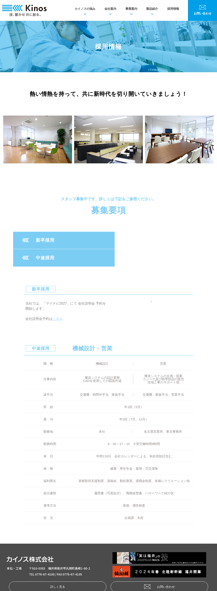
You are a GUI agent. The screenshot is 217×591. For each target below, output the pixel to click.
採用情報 (173, 8)
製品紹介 (152, 8)
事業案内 (131, 8)
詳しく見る (53, 568)
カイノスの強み (85, 8)
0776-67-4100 (44, 556)
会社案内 (110, 8)
